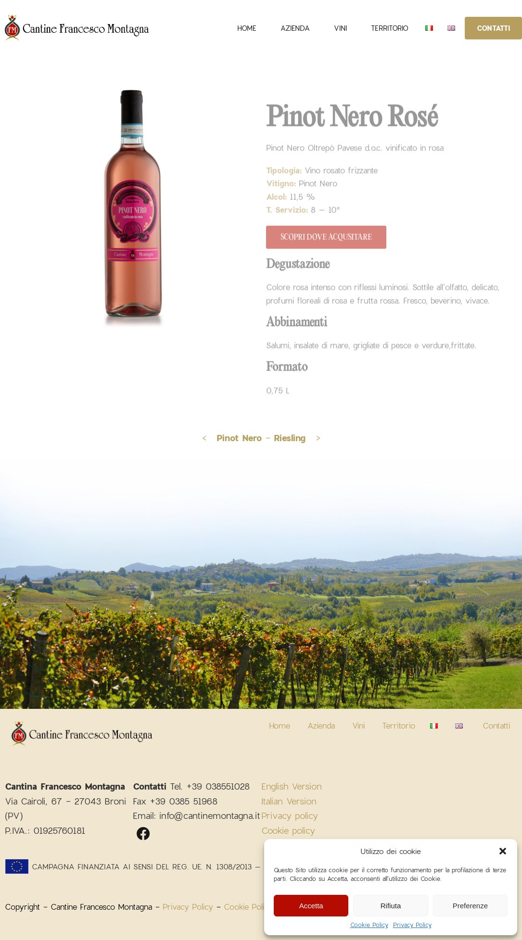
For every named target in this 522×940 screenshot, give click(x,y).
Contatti (493, 28)
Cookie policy (288, 830)
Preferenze (470, 906)
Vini (340, 28)
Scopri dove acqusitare (326, 238)
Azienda (295, 28)
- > (292, 438)
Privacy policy (289, 815)
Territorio (389, 28)
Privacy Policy (412, 924)
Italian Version (289, 801)
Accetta (311, 906)
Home (246, 28)
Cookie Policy (369, 924)
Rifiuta (391, 906)
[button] (503, 851)
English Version (291, 786)
